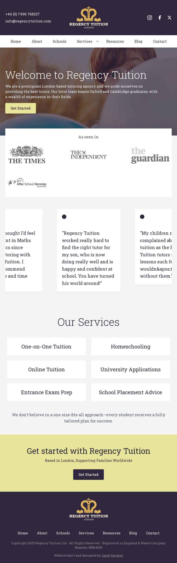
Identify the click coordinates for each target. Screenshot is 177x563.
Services (84, 41)
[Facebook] (160, 17)
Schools (59, 41)
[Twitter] (169, 17)
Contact (160, 41)
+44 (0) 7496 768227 (22, 14)
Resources (115, 41)
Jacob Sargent (112, 555)
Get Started (21, 108)
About (37, 41)
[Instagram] (149, 17)
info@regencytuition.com (28, 21)
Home (16, 41)
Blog (138, 41)
